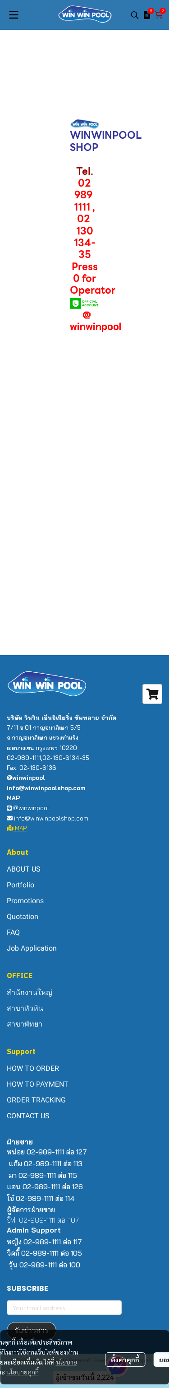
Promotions (25, 900)
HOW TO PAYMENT (38, 1084)
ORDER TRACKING (36, 1100)
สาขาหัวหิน (25, 1008)
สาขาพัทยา (24, 1024)
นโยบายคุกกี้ (22, 1372)
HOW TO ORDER (33, 1068)
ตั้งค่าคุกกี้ (125, 1359)
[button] (134, 15)
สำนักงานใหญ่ (29, 992)
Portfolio (20, 885)
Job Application (32, 948)
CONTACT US (28, 1115)
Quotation (22, 916)
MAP (17, 828)
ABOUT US (24, 869)
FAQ (13, 932)
